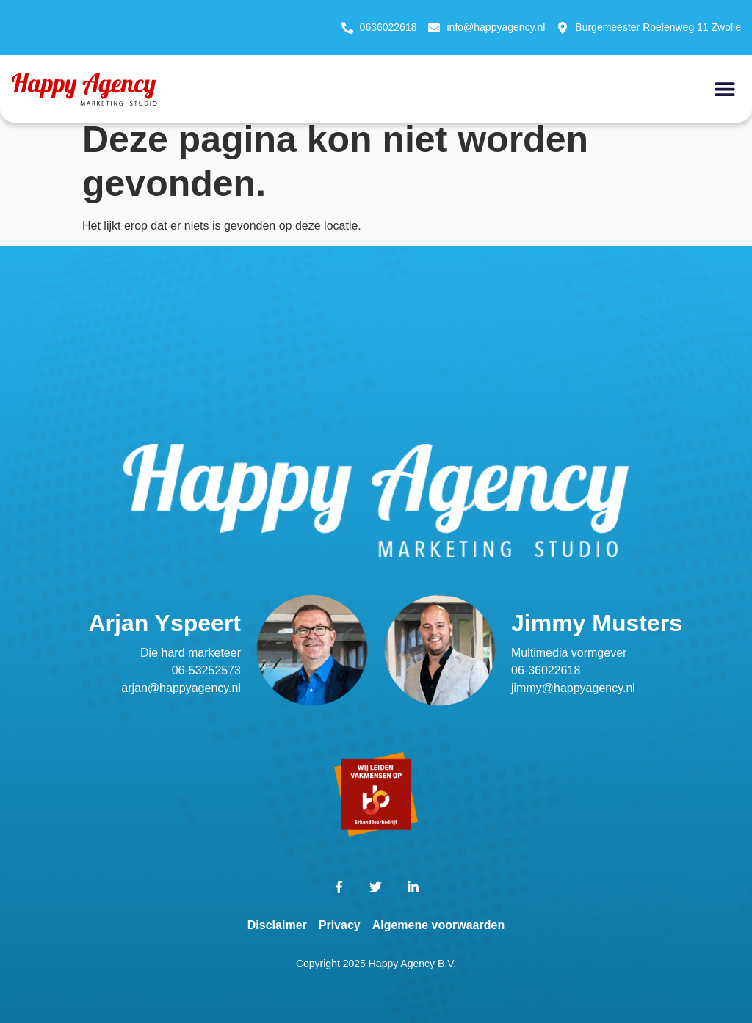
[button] (724, 88)
